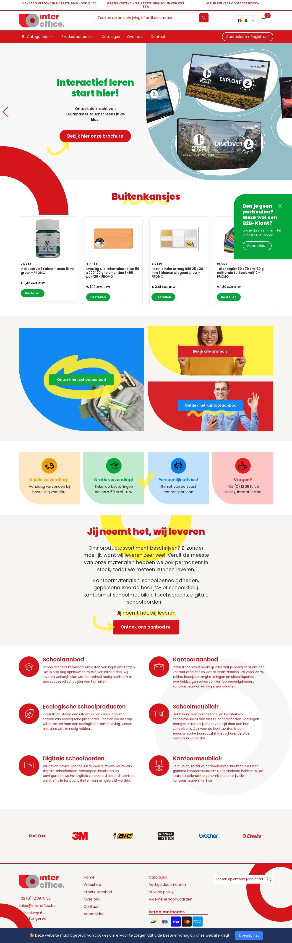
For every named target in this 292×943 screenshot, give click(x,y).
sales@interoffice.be (37, 905)
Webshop (92, 884)
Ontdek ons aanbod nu (142, 627)
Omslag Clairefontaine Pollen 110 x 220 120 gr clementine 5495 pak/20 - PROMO (112, 273)
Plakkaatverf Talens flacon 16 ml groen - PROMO (47, 271)
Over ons (92, 899)
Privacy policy (161, 892)
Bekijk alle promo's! (211, 336)
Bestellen (32, 293)
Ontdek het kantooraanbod (210, 420)
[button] (5, 112)
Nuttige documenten (167, 884)
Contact (91, 906)
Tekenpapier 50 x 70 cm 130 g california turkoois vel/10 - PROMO (240, 273)
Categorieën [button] (35, 37)
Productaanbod (98, 892)
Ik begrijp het (249, 935)
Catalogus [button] (111, 36)
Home (89, 877)
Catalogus (158, 877)
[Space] (41, 881)
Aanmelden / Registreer (247, 36)
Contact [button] (158, 36)
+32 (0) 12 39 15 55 (35, 898)
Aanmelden (257, 245)
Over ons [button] (135, 36)
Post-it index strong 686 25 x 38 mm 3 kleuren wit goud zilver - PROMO (177, 273)
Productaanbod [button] (75, 36)
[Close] (280, 206)
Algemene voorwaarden (170, 899)
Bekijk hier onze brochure (91, 137)
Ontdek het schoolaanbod (81, 394)
